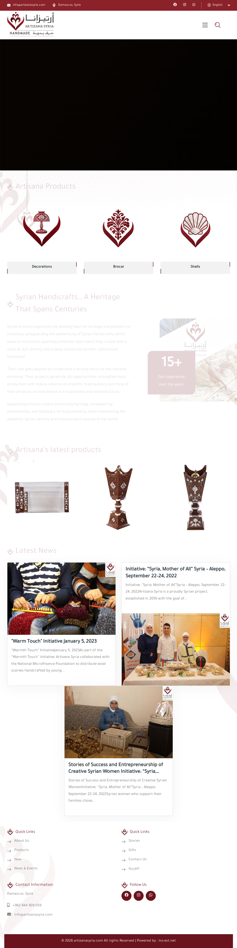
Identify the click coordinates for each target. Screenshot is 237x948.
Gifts (132, 850)
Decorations (42, 267)
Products (21, 850)
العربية (134, 869)
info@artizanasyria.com (29, 5)
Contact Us (138, 860)
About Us (21, 841)
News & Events (26, 869)
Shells (195, 267)
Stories (134, 841)
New (17, 860)
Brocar (118, 267)
